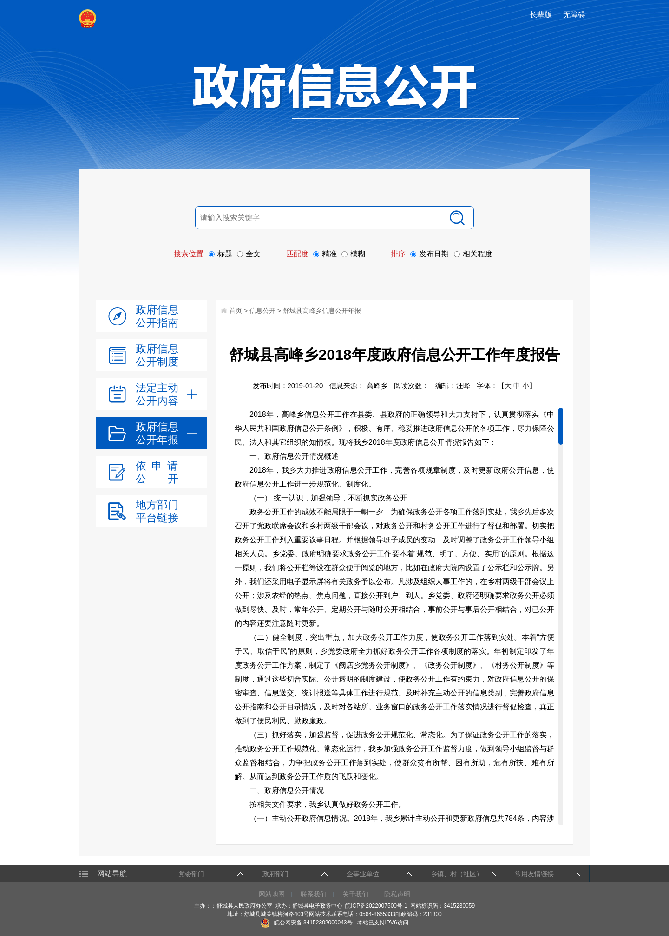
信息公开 (262, 310)
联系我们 (314, 894)
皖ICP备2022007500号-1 (376, 906)
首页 (235, 310)
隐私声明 (397, 894)
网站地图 (272, 894)
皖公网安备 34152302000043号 (306, 922)
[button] (541, 15)
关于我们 (355, 894)
